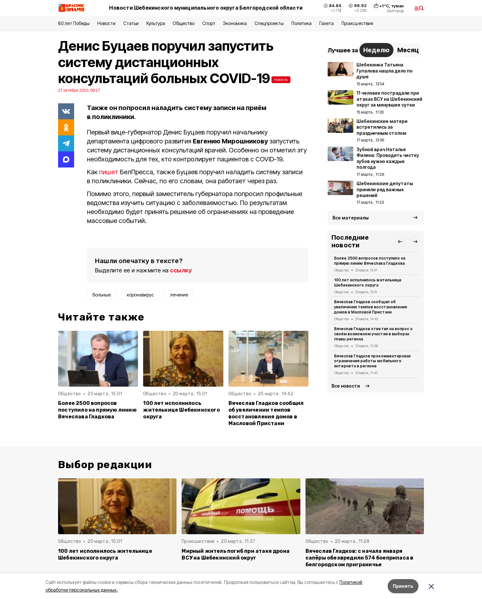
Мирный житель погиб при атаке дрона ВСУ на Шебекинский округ (235, 554)
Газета (326, 23)
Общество (183, 23)
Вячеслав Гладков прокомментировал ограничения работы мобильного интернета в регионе (372, 361)
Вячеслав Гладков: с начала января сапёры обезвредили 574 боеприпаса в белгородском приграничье (360, 558)
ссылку (181, 270)
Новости (106, 23)
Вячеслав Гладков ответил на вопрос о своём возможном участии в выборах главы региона (373, 333)
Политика (301, 23)
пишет (108, 172)
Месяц (408, 50)
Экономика (234, 23)
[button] (400, 241)
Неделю (376, 50)
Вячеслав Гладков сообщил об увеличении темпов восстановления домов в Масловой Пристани (266, 413)
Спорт (208, 23)
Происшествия (357, 23)
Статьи (131, 23)
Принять (403, 586)
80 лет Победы (74, 23)
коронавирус (140, 294)
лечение (179, 294)
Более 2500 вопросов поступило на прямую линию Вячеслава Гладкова (97, 410)
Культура (155, 23)
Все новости (345, 386)
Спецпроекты (269, 23)
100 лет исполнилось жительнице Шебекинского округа (181, 410)
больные (101, 294)
